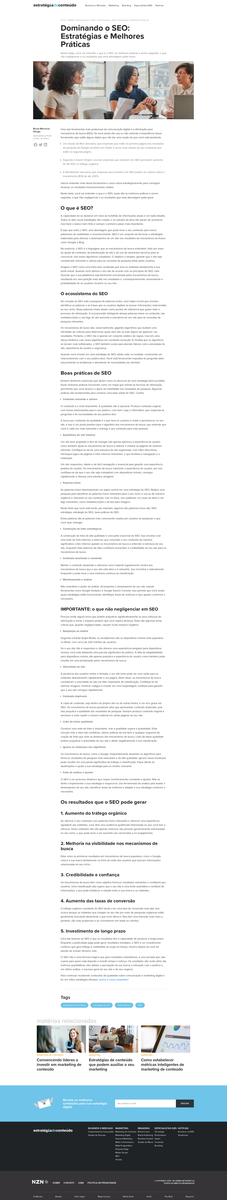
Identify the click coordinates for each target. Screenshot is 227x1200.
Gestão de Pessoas (97, 1135)
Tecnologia (159, 1131)
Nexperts (190, 1196)
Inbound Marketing (123, 1138)
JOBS (81, 1182)
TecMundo (37, 1196)
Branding (144, 1128)
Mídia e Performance (78, 20)
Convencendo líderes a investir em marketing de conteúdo (59, 1065)
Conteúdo (159, 1142)
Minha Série (128, 1196)
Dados (157, 1138)
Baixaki (58, 1196)
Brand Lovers (144, 1131)
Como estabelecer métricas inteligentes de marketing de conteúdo (162, 1065)
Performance (160, 1135)
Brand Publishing (145, 1135)
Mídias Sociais (121, 1152)
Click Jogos (80, 1196)
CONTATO (69, 1182)
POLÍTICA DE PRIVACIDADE (102, 1182)
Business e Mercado (100, 1128)
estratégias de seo (101, 1005)
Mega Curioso (104, 1196)
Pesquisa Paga (121, 1149)
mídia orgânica (124, 1005)
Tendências (183, 1135)
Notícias (183, 1128)
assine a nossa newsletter (113, 979)
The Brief (168, 1196)
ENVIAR (185, 1103)
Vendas (118, 1159)
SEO (93, 20)
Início (63, 20)
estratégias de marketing (74, 1005)
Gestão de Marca (145, 1142)
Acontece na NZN (186, 1131)
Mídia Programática (123, 1145)
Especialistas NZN (166, 1128)
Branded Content (145, 1138)
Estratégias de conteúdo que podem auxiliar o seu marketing (111, 1065)
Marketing (94, 1055)
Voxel (149, 1196)
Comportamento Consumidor (101, 1131)
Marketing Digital (122, 1135)
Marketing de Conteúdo (50, 1055)
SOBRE (56, 1182)
